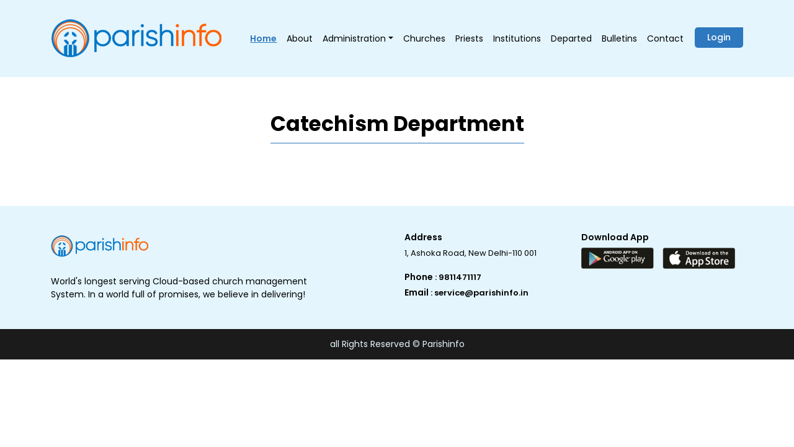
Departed (571, 38)
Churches (424, 38)
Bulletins (619, 38)
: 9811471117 (458, 277)
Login (719, 37)
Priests (469, 38)
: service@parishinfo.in (479, 293)
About (300, 38)
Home (263, 38)
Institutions (517, 38)
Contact (665, 38)
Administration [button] (354, 38)
